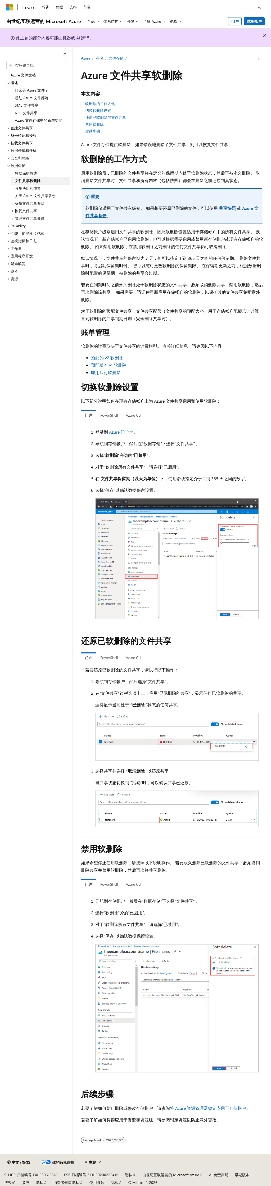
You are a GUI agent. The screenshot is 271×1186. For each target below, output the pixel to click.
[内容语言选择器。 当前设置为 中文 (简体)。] (18, 1162)
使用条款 (96, 1182)
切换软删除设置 (98, 110)
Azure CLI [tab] (133, 415)
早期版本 (242, 1174)
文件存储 (116, 58)
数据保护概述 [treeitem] (26, 173)
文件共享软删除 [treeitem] (28, 180)
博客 (8, 1182)
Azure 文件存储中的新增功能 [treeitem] (38, 120)
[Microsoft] (9, 7)
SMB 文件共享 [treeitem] (26, 105)
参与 (25, 1182)
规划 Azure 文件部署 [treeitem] (31, 97)
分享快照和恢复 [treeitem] (28, 188)
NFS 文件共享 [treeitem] (26, 112)
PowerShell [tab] (109, 415)
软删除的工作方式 (100, 103)
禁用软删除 (94, 124)
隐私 (128, 1174)
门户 (235, 21)
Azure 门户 (119, 432)
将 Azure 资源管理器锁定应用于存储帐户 (208, 1108)
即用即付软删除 (106, 372)
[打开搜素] (259, 7)
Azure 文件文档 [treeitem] (23, 75)
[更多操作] (258, 58)
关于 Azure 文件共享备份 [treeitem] (35, 195)
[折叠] (64, 54)
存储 (99, 58)
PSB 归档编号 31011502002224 (89, 1174)
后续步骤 (92, 131)
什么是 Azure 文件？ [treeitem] (31, 90)
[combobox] (36, 65)
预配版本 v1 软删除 (109, 365)
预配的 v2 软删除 (107, 357)
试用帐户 (254, 21)
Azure (85, 58)
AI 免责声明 (218, 1174)
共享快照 (227, 208)
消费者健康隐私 (66, 1182)
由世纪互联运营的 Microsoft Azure (170, 1174)
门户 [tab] (88, 415)
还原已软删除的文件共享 (105, 117)
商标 (114, 1182)
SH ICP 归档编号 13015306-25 (29, 1174)
